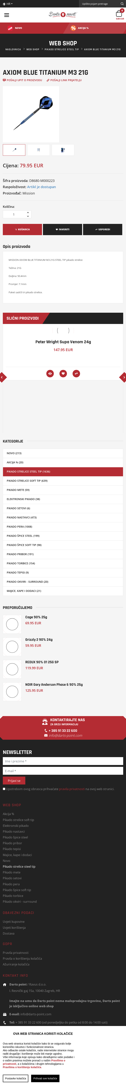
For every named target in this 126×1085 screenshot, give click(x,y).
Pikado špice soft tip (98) (24, 545)
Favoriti (62, 229)
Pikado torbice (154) (21, 563)
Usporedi (102, 229)
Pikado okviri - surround (20, 901)
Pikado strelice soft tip (18, 820)
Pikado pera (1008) (19, 526)
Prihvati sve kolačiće (45, 1078)
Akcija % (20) (15, 462)
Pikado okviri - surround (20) (27, 581)
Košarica (22, 229)
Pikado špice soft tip (17, 890)
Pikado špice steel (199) (23, 536)
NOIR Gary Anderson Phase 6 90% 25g (54, 684)
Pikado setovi (12, 878)
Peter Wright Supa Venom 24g (63, 341)
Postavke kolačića (15, 1078)
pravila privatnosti (72, 789)
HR (6, 3)
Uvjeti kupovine (14, 921)
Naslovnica (13, 49)
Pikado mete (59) (18, 490)
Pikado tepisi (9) (18, 572)
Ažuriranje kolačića (16, 964)
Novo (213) (14, 453)
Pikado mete (11, 872)
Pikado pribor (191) (20, 554)
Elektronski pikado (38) (23, 499)
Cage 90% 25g (36, 617)
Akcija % (8, 814)
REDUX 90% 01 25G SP (42, 662)
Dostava (8, 933)
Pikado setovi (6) (18, 508)
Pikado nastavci (14, 831)
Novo (6, 861)
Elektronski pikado (16, 826)
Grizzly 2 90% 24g (38, 639)
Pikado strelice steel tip (62, 49)
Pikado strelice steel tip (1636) (28, 471)
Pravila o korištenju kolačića (22, 958)
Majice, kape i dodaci (17, 855)
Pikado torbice (13, 896)
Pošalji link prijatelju (64, 80)
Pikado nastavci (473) (22, 517)
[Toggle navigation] (6, 15)
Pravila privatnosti (15, 953)
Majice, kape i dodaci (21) (24, 591)
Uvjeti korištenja (14, 927)
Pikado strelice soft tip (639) (27, 480)
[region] (63, 1055)
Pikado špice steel (15, 837)
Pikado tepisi (12, 849)
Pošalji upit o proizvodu (22, 80)
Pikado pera (11, 884)
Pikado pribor (12, 843)
